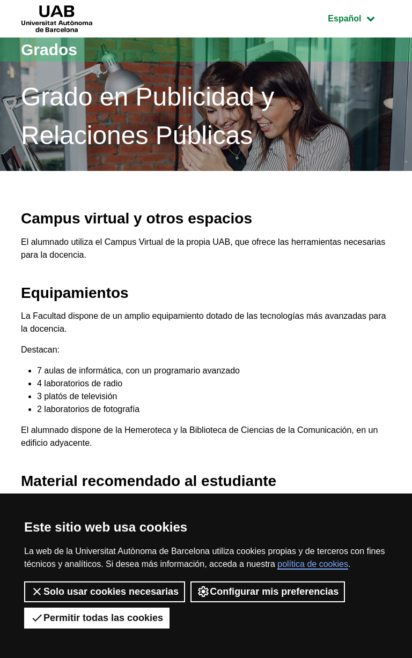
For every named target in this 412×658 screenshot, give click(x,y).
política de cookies (312, 564)
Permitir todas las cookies (97, 617)
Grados (49, 49)
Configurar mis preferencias (268, 591)
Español (359, 17)
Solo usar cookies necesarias (105, 591)
